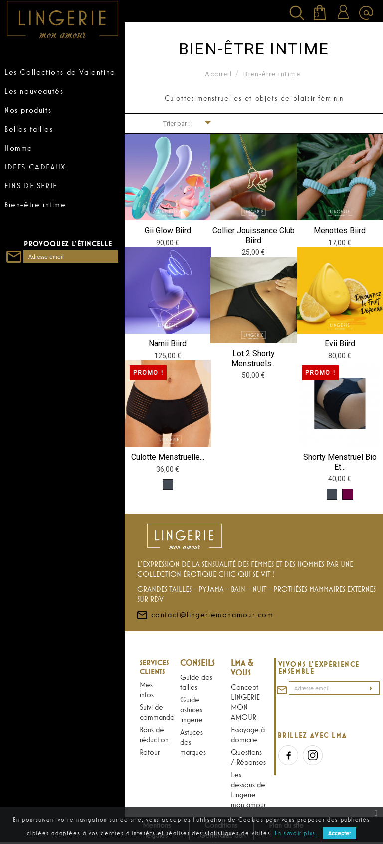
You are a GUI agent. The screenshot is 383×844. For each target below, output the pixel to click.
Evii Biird (340, 343)
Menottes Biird (340, 230)
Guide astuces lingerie (191, 709)
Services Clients (154, 666)
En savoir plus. (296, 833)
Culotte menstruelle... (167, 457)
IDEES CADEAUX (35, 166)
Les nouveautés (33, 90)
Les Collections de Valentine (60, 71)
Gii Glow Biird (168, 230)
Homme (18, 147)
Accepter (339, 833)
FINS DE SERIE (30, 185)
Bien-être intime (35, 204)
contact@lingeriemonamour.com (204, 632)
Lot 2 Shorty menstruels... (253, 358)
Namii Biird (168, 343)
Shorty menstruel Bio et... (340, 462)
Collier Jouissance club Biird (253, 235)
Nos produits (27, 109)
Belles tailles (28, 128)
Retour (150, 751)
